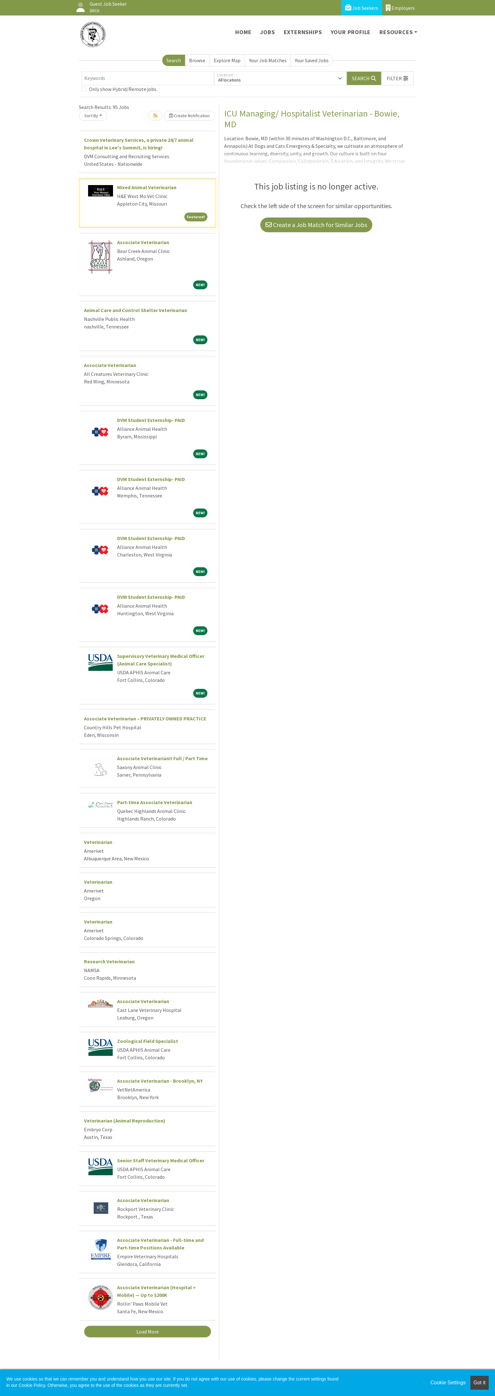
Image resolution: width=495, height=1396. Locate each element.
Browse (197, 60)
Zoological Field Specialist (147, 1041)
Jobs (267, 32)
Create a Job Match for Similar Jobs (316, 225)
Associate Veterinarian (143, 242)
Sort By (91, 115)
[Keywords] (147, 78)
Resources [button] (396, 32)
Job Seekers (361, 8)
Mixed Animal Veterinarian (146, 187)
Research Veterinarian (109, 961)
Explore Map (227, 60)
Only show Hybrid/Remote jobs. (123, 89)
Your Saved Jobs (312, 60)
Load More (147, 1331)
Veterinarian (98, 842)
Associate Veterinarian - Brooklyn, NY (160, 1081)
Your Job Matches (268, 60)
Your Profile (351, 32)
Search (173, 60)
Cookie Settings (448, 1382)
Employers (400, 8)
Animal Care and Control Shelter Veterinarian (135, 310)
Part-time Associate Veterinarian (154, 802)
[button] (397, 78)
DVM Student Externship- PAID (151, 420)
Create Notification (189, 115)
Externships (303, 32)
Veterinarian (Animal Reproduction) (124, 1120)
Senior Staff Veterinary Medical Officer (160, 1160)
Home (243, 32)
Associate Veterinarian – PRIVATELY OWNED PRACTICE (145, 718)
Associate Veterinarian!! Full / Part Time (162, 758)
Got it (480, 1382)
